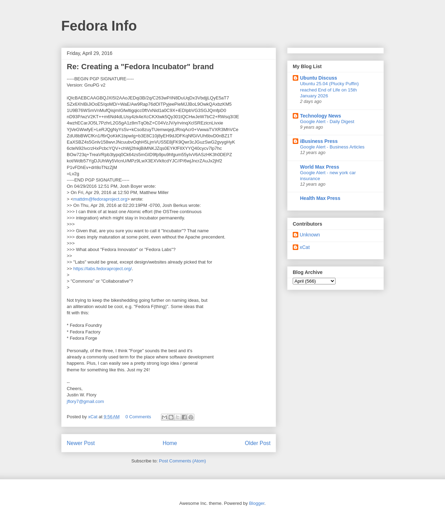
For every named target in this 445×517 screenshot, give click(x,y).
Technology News (320, 116)
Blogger (256, 503)
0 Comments (138, 416)
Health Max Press (320, 198)
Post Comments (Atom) (182, 460)
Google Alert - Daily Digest (327, 121)
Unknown (310, 234)
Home (170, 443)
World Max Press (319, 167)
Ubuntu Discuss (318, 78)
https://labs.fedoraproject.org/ (102, 268)
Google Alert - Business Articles (332, 147)
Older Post (257, 443)
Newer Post (81, 443)
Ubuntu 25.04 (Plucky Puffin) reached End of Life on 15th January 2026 (329, 89)
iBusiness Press (319, 141)
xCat (305, 247)
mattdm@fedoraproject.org (100, 199)
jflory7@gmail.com (85, 401)
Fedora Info (99, 25)
